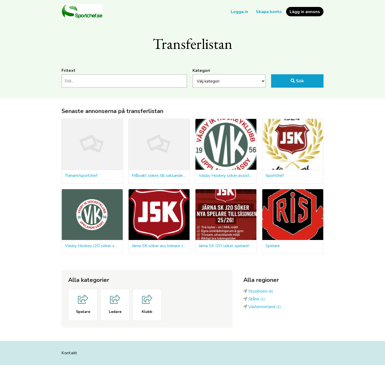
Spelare (272, 245)
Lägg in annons (305, 12)
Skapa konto (269, 12)
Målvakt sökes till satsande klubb (159, 175)
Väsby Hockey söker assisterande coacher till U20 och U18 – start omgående (226, 175)
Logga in (239, 12)
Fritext (68, 70)
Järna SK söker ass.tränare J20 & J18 (159, 245)
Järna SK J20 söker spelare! (224, 245)
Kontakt (69, 353)
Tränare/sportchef (81, 175)
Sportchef (274, 175)
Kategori (201, 70)
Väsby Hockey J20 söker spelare (92, 245)
